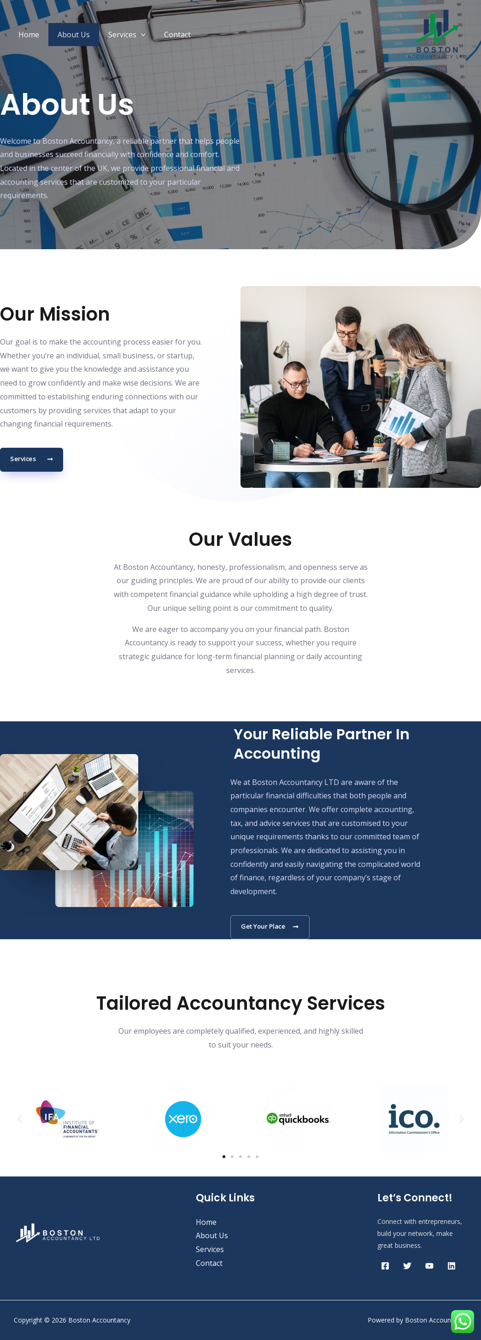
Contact (164, 34)
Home (27, 34)
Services (117, 34)
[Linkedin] (451, 1266)
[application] (131, 34)
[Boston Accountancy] (437, 34)
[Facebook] (385, 1266)
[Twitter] (407, 1266)
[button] (19, 1118)
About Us (68, 34)
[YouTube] (429, 1266)
